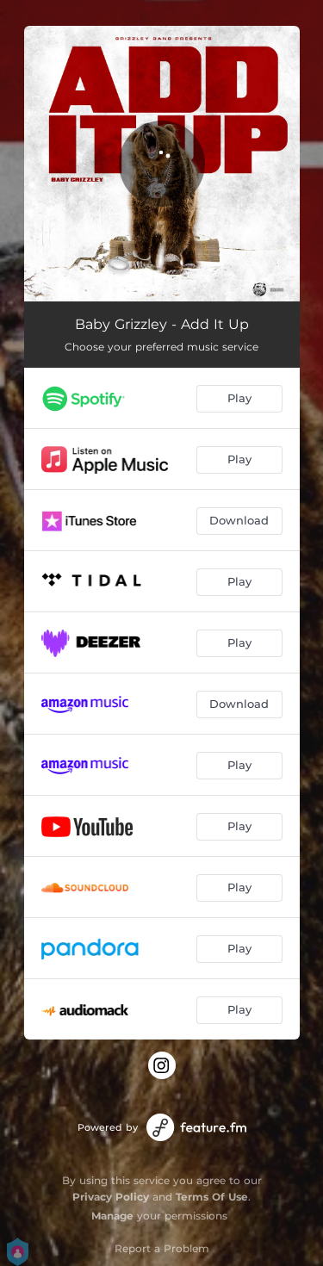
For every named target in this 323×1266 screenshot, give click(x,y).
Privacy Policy (110, 1196)
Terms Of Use (212, 1196)
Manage (112, 1215)
